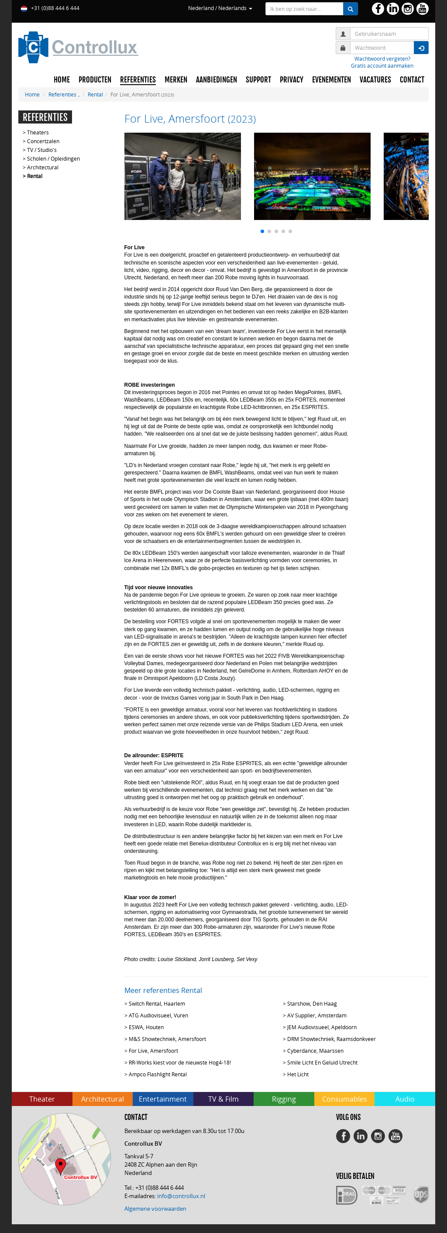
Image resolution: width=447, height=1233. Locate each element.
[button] (262, 231)
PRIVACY (291, 80)
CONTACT (412, 80)
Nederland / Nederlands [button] (220, 7)
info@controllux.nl (181, 1196)
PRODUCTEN (95, 80)
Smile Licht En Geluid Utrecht (322, 1062)
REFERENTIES (138, 80)
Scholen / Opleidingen (53, 158)
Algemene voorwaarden (155, 1208)
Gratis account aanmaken (382, 65)
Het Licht (298, 1074)
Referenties (62, 94)
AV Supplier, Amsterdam (317, 1015)
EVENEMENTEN (331, 80)
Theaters (38, 132)
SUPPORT (258, 80)
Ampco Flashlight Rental (158, 1074)
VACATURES (375, 80)
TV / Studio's (42, 149)
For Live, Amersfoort (153, 1050)
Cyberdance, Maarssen (315, 1050)
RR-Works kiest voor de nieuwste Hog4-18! (180, 1062)
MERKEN (176, 80)
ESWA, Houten (146, 1026)
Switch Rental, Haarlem (157, 1003)
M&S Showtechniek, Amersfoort (167, 1038)
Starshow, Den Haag (312, 1003)
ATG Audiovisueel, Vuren (158, 1015)
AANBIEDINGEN (216, 80)
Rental (95, 94)
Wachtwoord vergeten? (382, 58)
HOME (62, 80)
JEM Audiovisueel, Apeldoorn (322, 1026)
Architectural (42, 167)
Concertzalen (43, 140)
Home (32, 94)
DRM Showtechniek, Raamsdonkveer (331, 1038)
